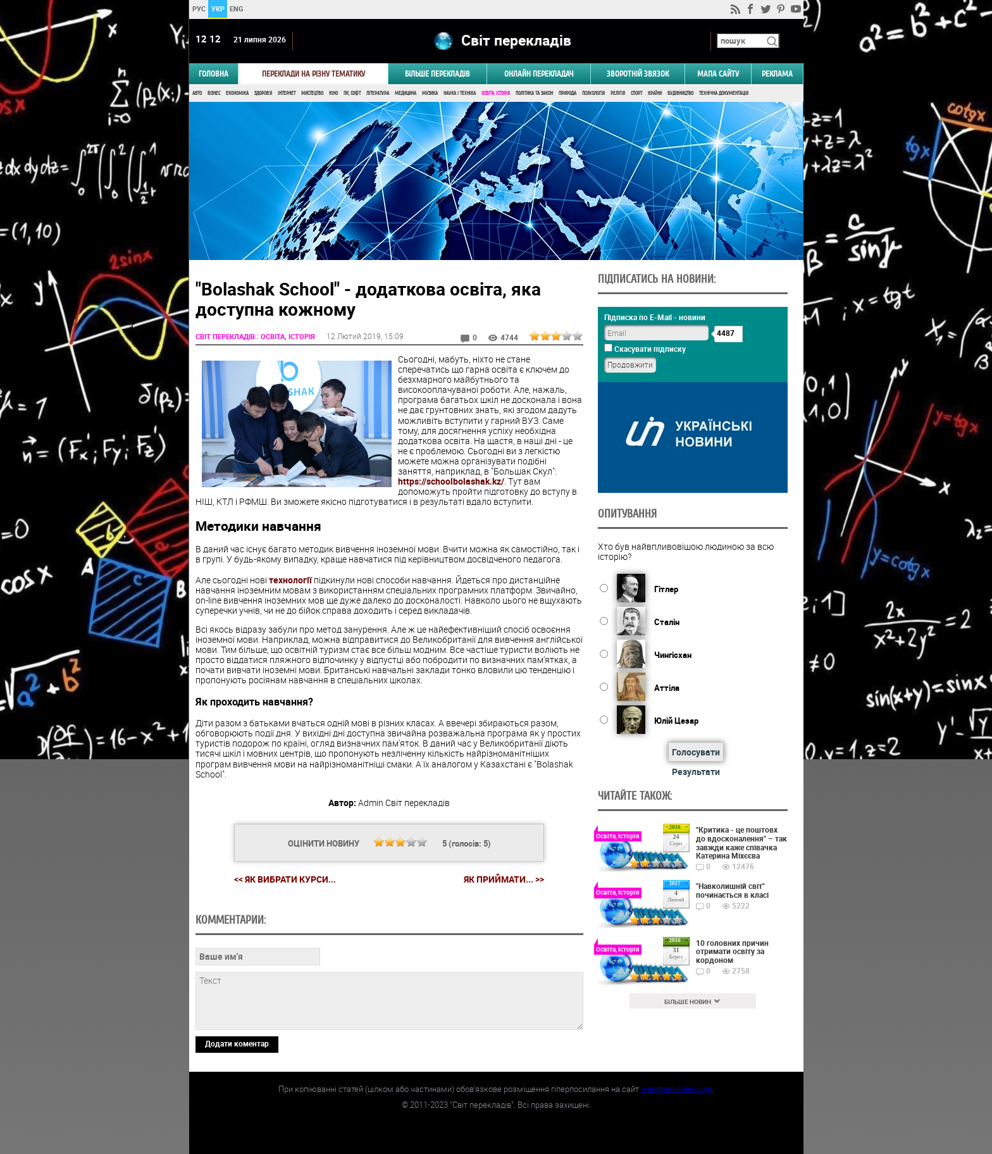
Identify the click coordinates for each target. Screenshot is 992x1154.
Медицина (405, 93)
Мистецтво (312, 93)
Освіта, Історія (495, 93)
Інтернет (286, 93)
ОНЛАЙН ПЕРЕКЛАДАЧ (539, 73)
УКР (217, 8)
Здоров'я (263, 93)
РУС (198, 8)
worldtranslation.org (676, 1089)
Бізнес (214, 93)
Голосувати (696, 752)
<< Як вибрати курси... (285, 879)
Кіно (333, 93)
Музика (430, 93)
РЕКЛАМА (777, 73)
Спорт (636, 93)
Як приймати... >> (504, 879)
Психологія (593, 93)
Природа (567, 93)
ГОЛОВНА (213, 73)
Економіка (237, 93)
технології (290, 580)
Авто (197, 93)
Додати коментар (237, 1043)
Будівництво (680, 93)
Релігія (618, 93)
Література (377, 93)
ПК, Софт (352, 93)
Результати (696, 772)
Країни (655, 93)
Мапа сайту (718, 73)
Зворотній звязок (638, 73)
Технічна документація (723, 93)
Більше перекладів (437, 73)
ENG (237, 8)
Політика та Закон (534, 93)
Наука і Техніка (459, 93)
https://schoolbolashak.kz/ (451, 481)
